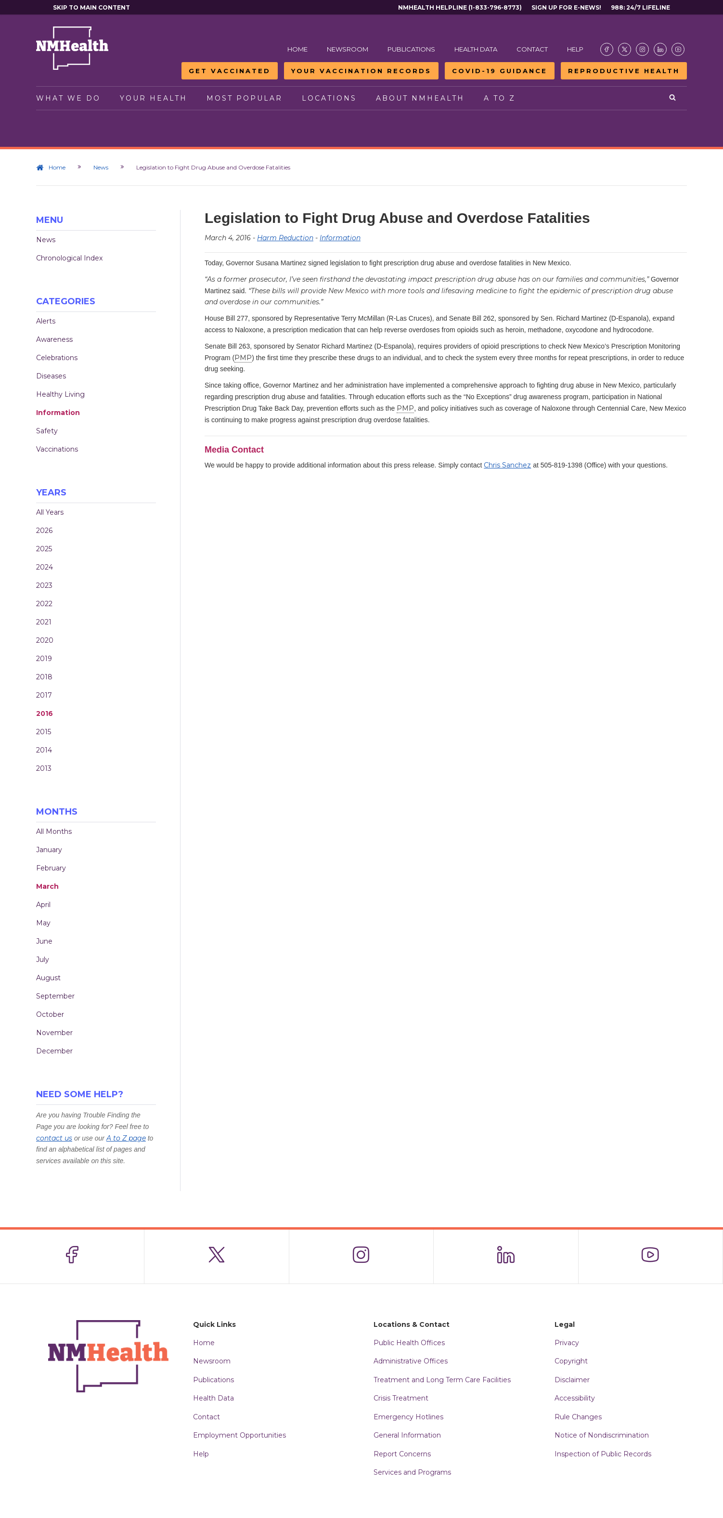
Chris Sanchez (507, 465)
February (51, 868)
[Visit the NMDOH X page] (624, 49)
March (47, 886)
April (43, 904)
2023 (44, 585)
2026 (44, 530)
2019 (44, 658)
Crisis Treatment (401, 1398)
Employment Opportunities (239, 1435)
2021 (44, 622)
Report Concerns (402, 1454)
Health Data (475, 49)
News (100, 167)
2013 (44, 768)
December (54, 1051)
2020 (44, 640)
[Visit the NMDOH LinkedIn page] (660, 49)
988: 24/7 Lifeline (640, 7)
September (55, 996)
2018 (44, 677)
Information (58, 412)
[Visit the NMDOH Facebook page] (607, 49)
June (44, 941)
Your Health (153, 98)
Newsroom (347, 49)
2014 (44, 750)
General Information (407, 1435)
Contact (532, 49)
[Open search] (673, 98)
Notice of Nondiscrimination (602, 1435)
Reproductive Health (624, 71)
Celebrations (56, 357)
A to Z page (126, 1138)
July (42, 959)
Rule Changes (578, 1417)
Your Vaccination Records (361, 71)
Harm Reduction (285, 238)
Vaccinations (57, 449)
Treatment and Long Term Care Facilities (442, 1379)
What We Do (68, 98)
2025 (44, 549)
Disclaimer (572, 1379)
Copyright (571, 1361)
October (50, 1014)
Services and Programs (412, 1472)
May (43, 923)
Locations (329, 98)
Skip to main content (91, 7)
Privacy (567, 1342)
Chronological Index (69, 258)
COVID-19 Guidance (499, 71)
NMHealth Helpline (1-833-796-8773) (460, 7)
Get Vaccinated (230, 71)
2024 (44, 567)
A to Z (500, 98)
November (54, 1032)
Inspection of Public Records (603, 1454)
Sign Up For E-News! (566, 7)
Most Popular (245, 98)
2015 (43, 731)
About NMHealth (420, 98)
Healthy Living (60, 394)
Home (297, 49)
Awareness (54, 339)
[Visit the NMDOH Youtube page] (678, 49)
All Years (50, 512)
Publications (411, 49)
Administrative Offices (411, 1361)
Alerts (45, 321)
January (49, 849)
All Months (54, 831)
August (48, 977)
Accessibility (575, 1398)
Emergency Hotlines (408, 1417)
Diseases (51, 376)
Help (575, 49)
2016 (44, 713)
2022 (44, 603)
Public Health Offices (409, 1342)
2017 (44, 695)
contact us (54, 1138)
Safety (47, 431)
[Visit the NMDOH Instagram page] (642, 49)
